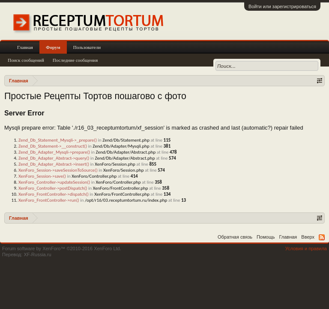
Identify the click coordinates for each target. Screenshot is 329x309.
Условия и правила (306, 248)
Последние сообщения (75, 60)
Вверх (307, 236)
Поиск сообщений (26, 60)
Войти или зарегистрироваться (282, 6)
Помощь (266, 236)
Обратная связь (235, 236)
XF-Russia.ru (37, 254)
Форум (53, 47)
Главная (25, 47)
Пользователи (87, 47)
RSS (322, 237)
